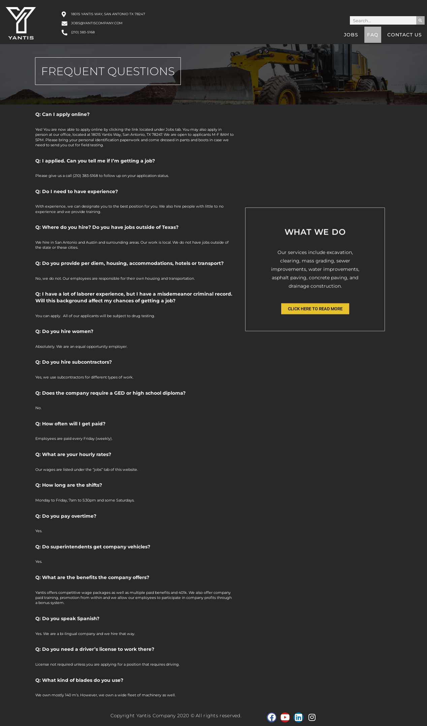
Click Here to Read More (315, 347)
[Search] (420, 20)
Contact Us (404, 35)
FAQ (373, 35)
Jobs (351, 35)
